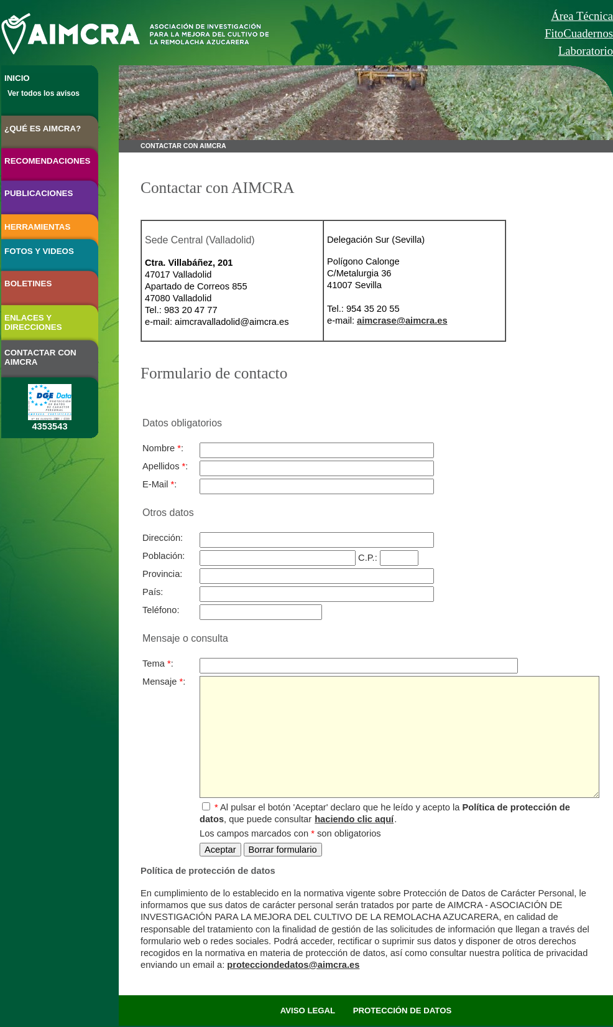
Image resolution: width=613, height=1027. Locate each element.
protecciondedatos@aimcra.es (293, 965)
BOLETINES (28, 283)
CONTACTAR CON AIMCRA (40, 357)
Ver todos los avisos (43, 93)
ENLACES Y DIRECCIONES (33, 322)
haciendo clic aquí (354, 819)
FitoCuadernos (579, 33)
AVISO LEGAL (307, 1010)
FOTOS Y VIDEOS (39, 251)
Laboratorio (585, 50)
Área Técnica (582, 15)
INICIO (17, 78)
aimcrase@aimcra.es (402, 321)
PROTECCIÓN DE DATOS (402, 1010)
